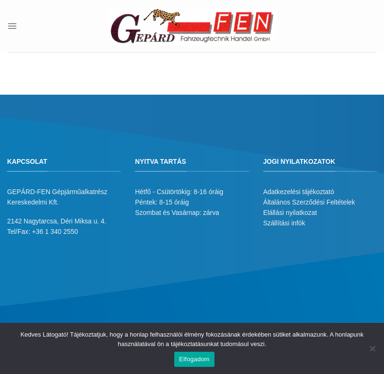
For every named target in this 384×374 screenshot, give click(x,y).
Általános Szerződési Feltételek (309, 202)
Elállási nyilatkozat (290, 212)
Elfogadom (194, 359)
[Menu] (12, 25)
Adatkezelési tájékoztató (298, 192)
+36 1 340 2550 (55, 231)
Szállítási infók (284, 223)
